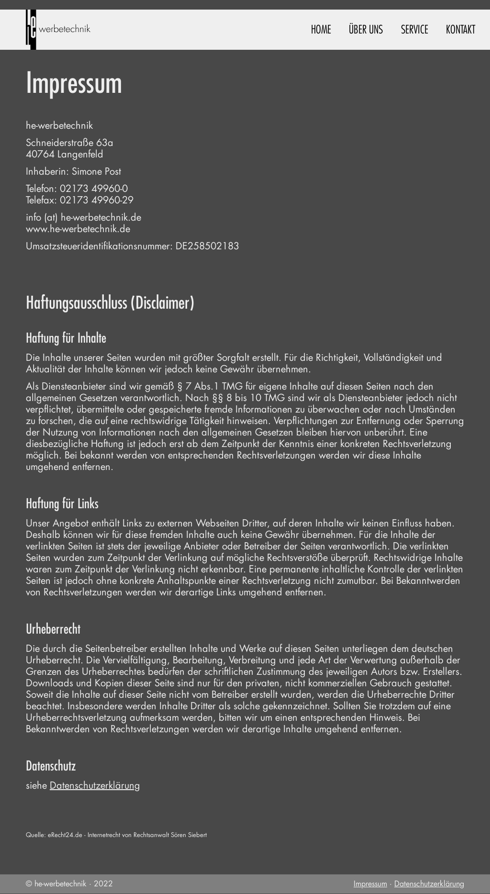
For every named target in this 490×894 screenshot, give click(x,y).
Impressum (370, 884)
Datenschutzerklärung (95, 785)
